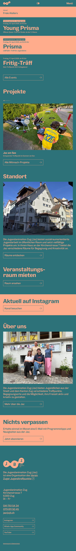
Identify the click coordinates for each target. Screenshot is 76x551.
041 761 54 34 (11, 505)
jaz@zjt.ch (8, 512)
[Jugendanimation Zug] (13, 463)
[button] (5, 100)
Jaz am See (9, 152)
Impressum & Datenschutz (11, 543)
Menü (69, 3)
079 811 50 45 (11, 509)
